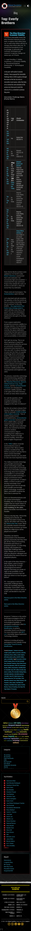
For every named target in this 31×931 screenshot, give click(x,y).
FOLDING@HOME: (5, 910)
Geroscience (7, 860)
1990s (10, 444)
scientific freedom (20, 657)
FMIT (15, 670)
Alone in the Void (11, 523)
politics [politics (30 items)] (23, 736)
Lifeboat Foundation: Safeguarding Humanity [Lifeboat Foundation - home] (11, 5)
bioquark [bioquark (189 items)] (11, 725)
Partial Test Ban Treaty (12, 185)
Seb (7, 834)
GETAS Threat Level (15, 889)
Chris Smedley (10, 845)
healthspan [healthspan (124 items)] (8, 732)
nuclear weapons (21, 655)
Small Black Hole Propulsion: (8, 246)
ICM (13, 672)
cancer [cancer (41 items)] (17, 727)
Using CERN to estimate (20, 232)
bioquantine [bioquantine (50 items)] (5, 725)
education (23, 653)
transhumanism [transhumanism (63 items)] (24, 740)
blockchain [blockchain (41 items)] (9, 727)
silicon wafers (12, 683)
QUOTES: (18, 916)
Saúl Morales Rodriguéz (13, 783)
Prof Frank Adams (17, 678)
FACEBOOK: (4, 895)
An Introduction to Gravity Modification (15, 626)
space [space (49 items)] (5, 740)
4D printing (7, 756)
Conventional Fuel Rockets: (8, 138)
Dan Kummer (10, 805)
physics (11, 657)
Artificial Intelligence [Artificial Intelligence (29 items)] (25, 723)
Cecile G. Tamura (11, 812)
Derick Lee (9, 816)
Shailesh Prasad (11, 792)
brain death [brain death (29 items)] (14, 727)
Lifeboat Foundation (12, 921)
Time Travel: (8, 199)
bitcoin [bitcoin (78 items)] (5, 727)
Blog (16, 13)
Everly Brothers (9, 294)
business (21, 651)
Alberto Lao (9, 819)
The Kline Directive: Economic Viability (17, 34)
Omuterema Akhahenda (13, 807)
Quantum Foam (12, 681)
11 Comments (14, 689)
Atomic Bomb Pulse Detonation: (8, 175)
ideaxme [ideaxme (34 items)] (17, 732)
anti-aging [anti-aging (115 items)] (17, 723)
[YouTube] (19, 924)
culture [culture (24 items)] (26, 727)
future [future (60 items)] (15, 730)
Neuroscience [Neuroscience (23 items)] (19, 736)
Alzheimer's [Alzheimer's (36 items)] (11, 723)
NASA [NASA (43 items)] (16, 736)
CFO (18, 666)
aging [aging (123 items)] (5, 723)
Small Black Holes (13, 685)
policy (14, 657)
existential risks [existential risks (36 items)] (6, 730)
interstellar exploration (9, 674)
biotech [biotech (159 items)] (18, 725)
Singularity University (10, 765)
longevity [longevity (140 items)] (11, 736)
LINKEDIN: (5, 899)
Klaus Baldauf (10, 810)
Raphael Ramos (11, 823)
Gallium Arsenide (19, 670)
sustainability (10, 659)
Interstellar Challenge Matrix (20, 672)
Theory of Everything (12, 687)
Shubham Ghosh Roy (12, 785)
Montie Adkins (10, 841)
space (5, 659)
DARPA (9, 668)
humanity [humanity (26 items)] (14, 732)
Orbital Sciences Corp (11, 384)
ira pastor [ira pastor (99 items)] (15, 734)
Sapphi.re (27, 921)
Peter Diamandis (9, 758)
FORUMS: (11, 916)
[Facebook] (9, 924)
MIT (13, 676)
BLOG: (18, 902)
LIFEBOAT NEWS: (20, 895)
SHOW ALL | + (6, 848)
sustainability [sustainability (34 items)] (9, 740)
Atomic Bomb (20, 663)
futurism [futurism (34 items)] (19, 730)
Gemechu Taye (10, 796)
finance (11, 655)
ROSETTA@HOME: (9, 912)
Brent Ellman (10, 832)
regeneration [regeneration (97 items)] (15, 739)
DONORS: (10, 905)
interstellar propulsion (19, 674)
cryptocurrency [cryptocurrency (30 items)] (21, 727)
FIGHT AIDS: (6, 907)
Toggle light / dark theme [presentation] (28, 6)
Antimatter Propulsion (11, 663)
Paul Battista (10, 794)
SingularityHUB (8, 871)
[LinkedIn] (15, 924)
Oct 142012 (6, 34)
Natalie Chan (10, 828)
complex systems (8, 653)
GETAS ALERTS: (20, 899)
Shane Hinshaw (11, 821)
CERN (16, 666)
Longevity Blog (8, 862)
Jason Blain (9, 839)
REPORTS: (19, 907)
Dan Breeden (10, 790)
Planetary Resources (13, 382)
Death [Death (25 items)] (28, 727)
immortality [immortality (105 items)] (23, 732)
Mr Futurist (7, 864)
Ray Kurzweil (7, 762)
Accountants (19, 659)
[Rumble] (22, 924)
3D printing (7, 755)
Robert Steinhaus (10, 276)
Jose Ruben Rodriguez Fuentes (15, 803)
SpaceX (23, 382)
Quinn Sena (9, 787)
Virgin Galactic (7, 689)
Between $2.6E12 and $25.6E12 (19, 163)
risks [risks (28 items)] (23, 738)
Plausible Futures (9, 868)
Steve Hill (9, 830)
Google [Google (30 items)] (22, 730)
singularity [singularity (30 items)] (26, 738)
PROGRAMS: (19, 910)
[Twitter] (12, 924)
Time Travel (20, 687)
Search (28, 701)
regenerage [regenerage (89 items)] (7, 739)
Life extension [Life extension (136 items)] (22, 734)
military (15, 655)
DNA (5, 760)
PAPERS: (18, 912)
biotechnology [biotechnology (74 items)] (25, 725)
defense (14, 653)
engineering (6, 655)
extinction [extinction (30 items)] (11, 730)
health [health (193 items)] (26, 730)
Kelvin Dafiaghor (11, 798)
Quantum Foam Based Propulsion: (8, 219)
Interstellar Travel (8, 676)
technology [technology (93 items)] (16, 741)
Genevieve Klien (11, 781)
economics (18, 653)
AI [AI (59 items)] (7, 723)
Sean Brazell (10, 825)
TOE (24, 687)
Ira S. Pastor (9, 843)
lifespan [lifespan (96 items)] (5, 736)
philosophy (6, 657)
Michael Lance (10, 836)
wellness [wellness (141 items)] (16, 743)
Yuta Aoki (9, 814)
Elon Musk (7, 763)
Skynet (6, 767)
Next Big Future (8, 866)
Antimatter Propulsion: (8, 153)
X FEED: (6, 902)
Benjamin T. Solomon (13, 651)
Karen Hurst (9, 801)
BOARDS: (18, 905)
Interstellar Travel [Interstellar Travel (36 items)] (7, 734)
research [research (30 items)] (20, 738)
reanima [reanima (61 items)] (27, 736)
